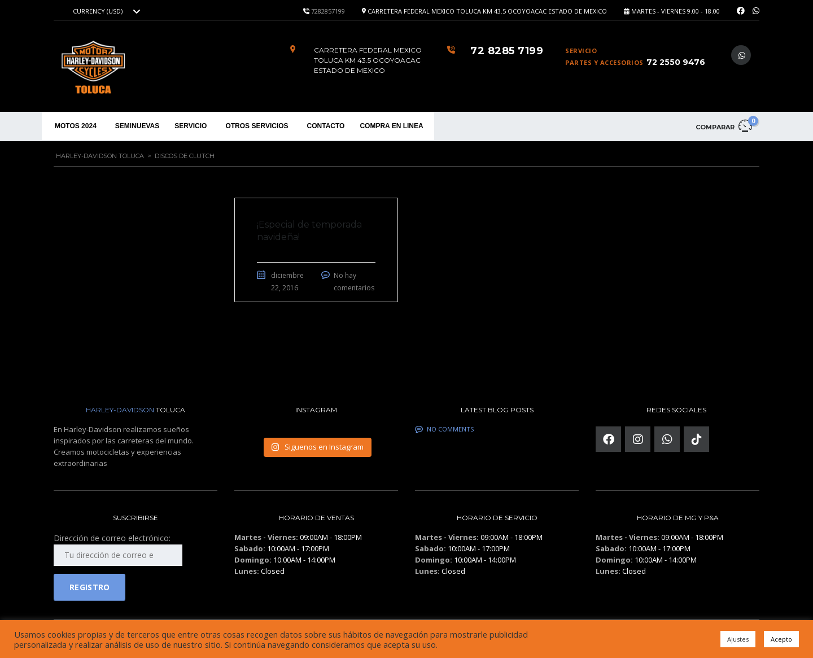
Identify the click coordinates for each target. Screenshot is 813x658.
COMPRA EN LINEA (391, 126)
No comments (444, 429)
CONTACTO (326, 126)
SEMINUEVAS (137, 126)
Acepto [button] (781, 639)
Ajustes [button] (738, 639)
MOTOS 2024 (76, 126)
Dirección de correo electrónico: (118, 549)
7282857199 (328, 11)
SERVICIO (190, 126)
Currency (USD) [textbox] (98, 11)
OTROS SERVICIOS (256, 126)
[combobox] (105, 11)
